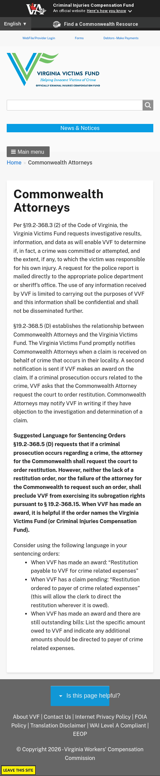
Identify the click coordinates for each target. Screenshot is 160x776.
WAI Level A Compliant (118, 725)
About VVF (26, 717)
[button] (28, 151)
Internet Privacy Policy (103, 717)
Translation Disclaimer (58, 725)
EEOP (80, 734)
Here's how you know (106, 10)
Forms (79, 38)
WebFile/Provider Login (38, 38)
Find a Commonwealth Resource (95, 24)
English (15, 23)
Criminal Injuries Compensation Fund (93, 5)
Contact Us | (59, 717)
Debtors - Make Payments (120, 38)
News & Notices (80, 128)
